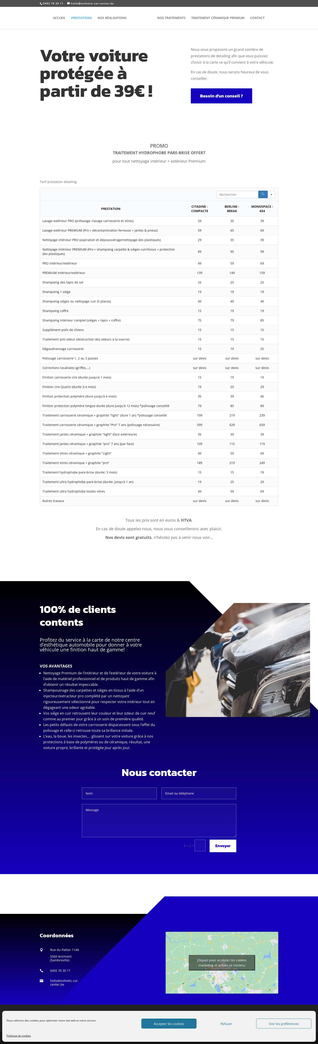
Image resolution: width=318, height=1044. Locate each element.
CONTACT (256, 18)
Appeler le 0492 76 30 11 (159, 558)
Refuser (226, 1023)
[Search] (263, 194)
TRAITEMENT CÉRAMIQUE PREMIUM (216, 18)
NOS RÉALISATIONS (113, 18)
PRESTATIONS (83, 18)
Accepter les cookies (169, 1023)
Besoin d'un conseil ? (221, 96)
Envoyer (223, 846)
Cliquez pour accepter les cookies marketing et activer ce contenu (222, 962)
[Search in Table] (237, 194)
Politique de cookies (19, 1036)
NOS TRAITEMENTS (170, 18)
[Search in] (271, 194)
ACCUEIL (61, 18)
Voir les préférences (284, 1023)
